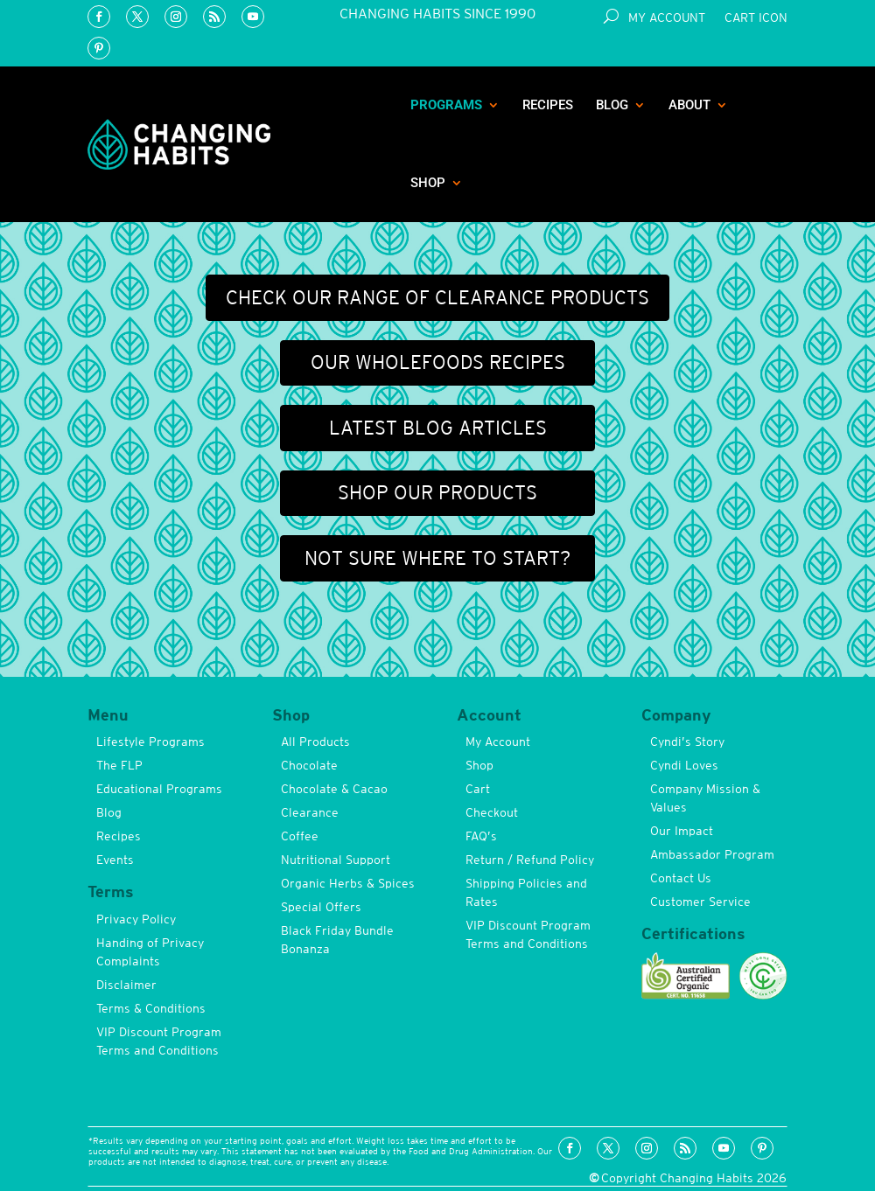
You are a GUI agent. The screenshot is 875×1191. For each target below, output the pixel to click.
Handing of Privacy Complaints (150, 952)
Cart (478, 789)
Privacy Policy (136, 919)
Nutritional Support (335, 860)
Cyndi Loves (684, 765)
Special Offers (321, 907)
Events (115, 860)
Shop (427, 183)
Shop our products (437, 492)
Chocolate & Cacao (334, 789)
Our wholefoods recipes (438, 362)
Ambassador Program (712, 854)
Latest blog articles (438, 427)
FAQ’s (481, 836)
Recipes (547, 105)
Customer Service (700, 902)
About (689, 105)
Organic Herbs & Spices (348, 883)
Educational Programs (159, 789)
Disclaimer (126, 985)
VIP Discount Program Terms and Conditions (158, 1041)
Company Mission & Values (705, 798)
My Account (666, 17)
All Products (315, 742)
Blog (612, 105)
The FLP (119, 765)
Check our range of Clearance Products (437, 297)
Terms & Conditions (151, 1008)
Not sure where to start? (437, 557)
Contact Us (680, 878)
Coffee (299, 836)
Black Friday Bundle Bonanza (337, 939)
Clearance (310, 812)
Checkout (492, 812)
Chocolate (309, 765)
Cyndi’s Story (687, 742)
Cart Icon (756, 17)
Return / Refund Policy (530, 860)
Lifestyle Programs (150, 742)
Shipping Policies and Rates (526, 892)
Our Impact (681, 831)
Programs (446, 105)
